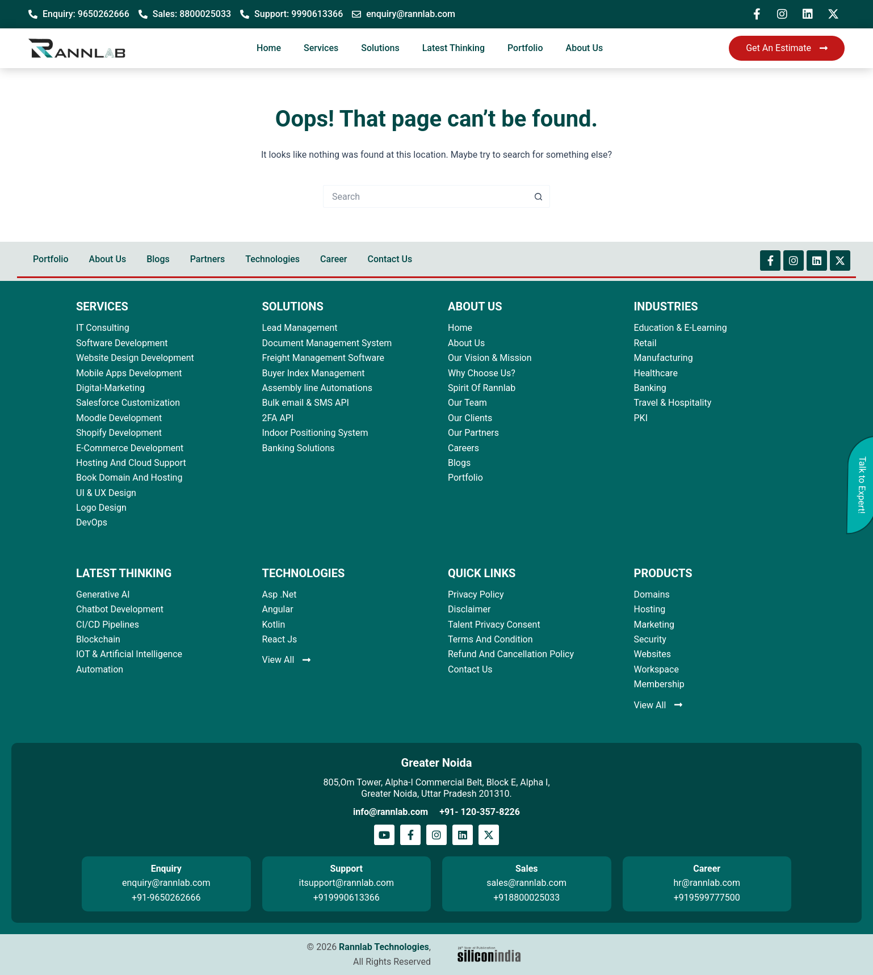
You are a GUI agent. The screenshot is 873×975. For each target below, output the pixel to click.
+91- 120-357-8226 (479, 811)
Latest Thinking (453, 48)
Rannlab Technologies (384, 947)
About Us (584, 48)
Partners (207, 259)
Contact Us (389, 259)
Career (333, 259)
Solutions (380, 48)
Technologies (272, 259)
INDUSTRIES (666, 306)
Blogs (158, 259)
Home (269, 48)
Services (321, 48)
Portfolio (525, 48)
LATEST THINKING (123, 573)
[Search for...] (425, 196)
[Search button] (538, 196)
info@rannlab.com (390, 811)
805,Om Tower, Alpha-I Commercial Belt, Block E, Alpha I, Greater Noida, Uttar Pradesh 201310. (436, 788)
